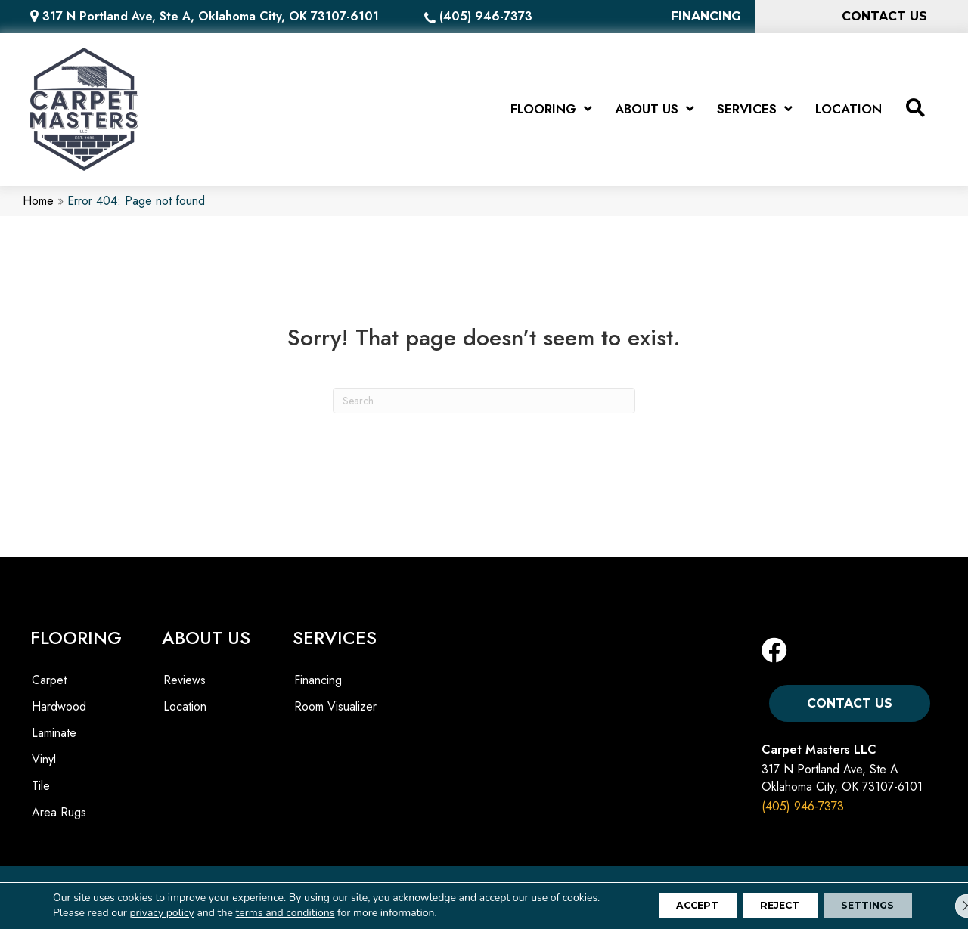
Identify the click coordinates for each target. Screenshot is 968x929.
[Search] (484, 407)
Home (38, 207)
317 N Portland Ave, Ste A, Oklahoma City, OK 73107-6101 (210, 16)
